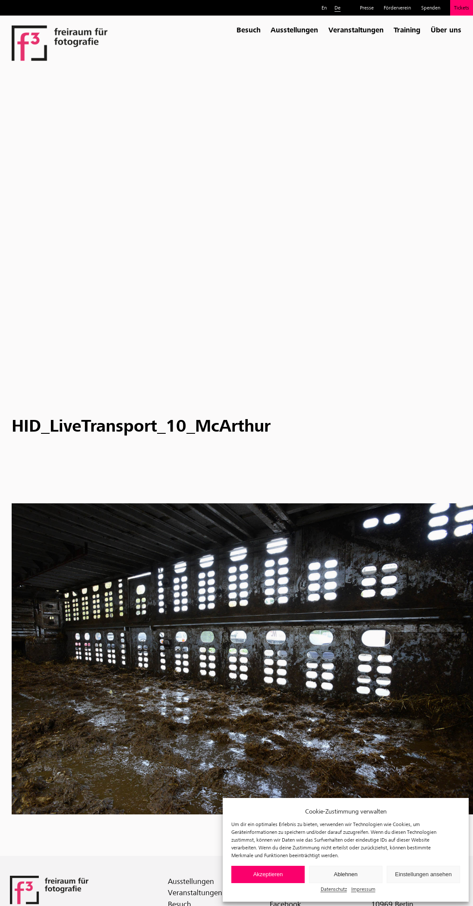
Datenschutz (334, 889)
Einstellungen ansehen (423, 874)
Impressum (363, 889)
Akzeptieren (268, 874)
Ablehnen (346, 874)
